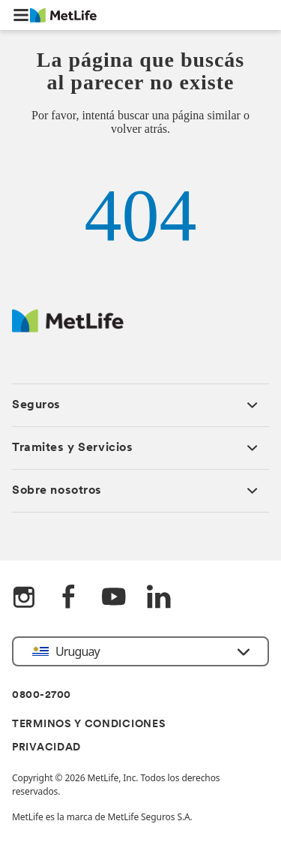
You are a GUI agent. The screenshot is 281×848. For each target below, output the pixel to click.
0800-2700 (41, 695)
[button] (21, 15)
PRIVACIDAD (46, 747)
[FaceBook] (69, 598)
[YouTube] (114, 598)
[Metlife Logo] (68, 328)
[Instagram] (24, 598)
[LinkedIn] (159, 598)
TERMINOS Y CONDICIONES (89, 724)
